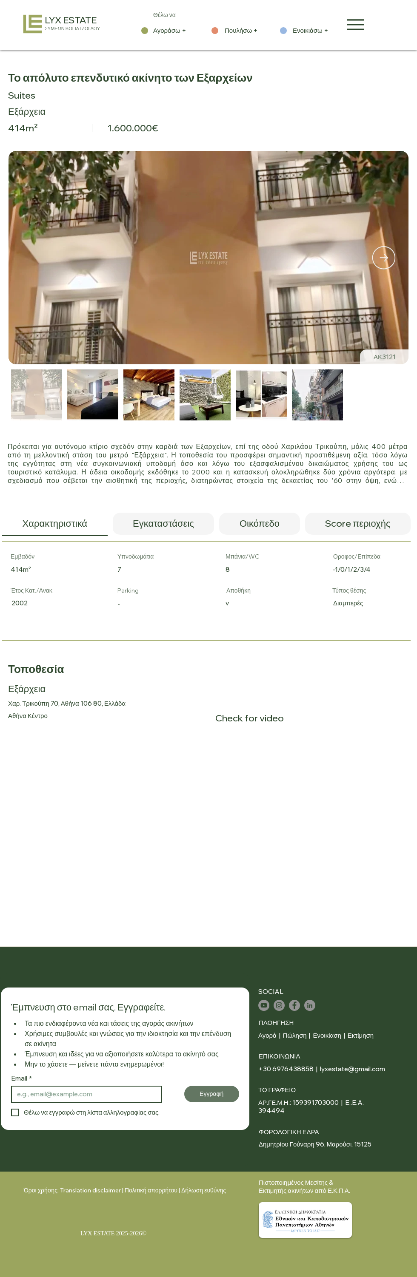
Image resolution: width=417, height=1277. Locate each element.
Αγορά (267, 1035)
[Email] (84, 1094)
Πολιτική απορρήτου (151, 1190)
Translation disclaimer (90, 1190)
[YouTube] (263, 1005)
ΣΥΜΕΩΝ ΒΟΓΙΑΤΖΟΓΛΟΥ (72, 28)
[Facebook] (294, 1005)
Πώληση (295, 1035)
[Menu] (355, 24)
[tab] (55, 524)
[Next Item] (384, 257)
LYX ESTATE (71, 20)
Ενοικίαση (327, 1035)
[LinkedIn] (309, 1005)
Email (21, 1078)
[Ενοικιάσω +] (315, 30)
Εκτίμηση (361, 1035)
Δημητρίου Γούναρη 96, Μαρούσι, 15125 (315, 1144)
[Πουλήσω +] (247, 30)
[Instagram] (279, 1005)
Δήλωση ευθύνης (203, 1190)
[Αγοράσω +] (175, 30)
